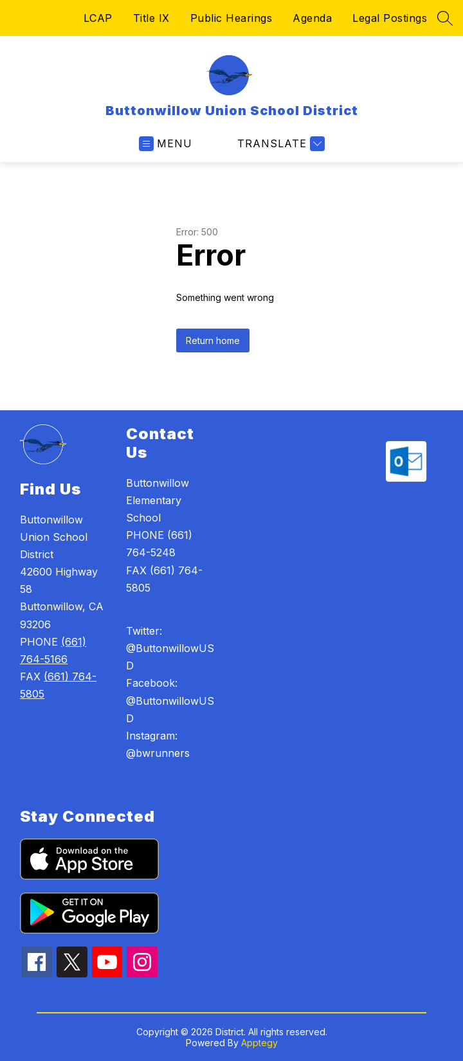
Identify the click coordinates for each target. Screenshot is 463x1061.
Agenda (312, 18)
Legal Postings (389, 18)
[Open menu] (165, 144)
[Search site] (445, 18)
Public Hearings (231, 18)
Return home (213, 340)
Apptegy (259, 1042)
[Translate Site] (279, 144)
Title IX (151, 18)
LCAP (98, 18)
